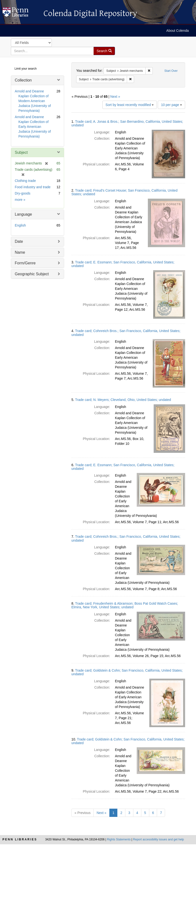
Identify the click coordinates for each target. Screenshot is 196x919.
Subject (21, 152)
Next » (115, 96)
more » (20, 200)
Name (20, 252)
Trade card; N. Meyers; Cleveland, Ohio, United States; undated (123, 400)
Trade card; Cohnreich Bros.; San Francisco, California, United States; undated (126, 332)
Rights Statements (119, 839)
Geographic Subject (32, 274)
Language (23, 214)
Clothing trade (25, 181)
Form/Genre (25, 263)
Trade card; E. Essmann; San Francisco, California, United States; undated (122, 264)
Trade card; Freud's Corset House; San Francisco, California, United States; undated (124, 192)
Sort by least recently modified (130, 105)
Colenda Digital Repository (20, 13)
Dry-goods (22, 193)
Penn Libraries (19, 839)
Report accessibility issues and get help (158, 839)
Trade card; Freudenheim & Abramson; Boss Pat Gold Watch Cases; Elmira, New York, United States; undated (124, 605)
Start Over (171, 71)
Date (19, 241)
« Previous (82, 813)
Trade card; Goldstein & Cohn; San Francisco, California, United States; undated (127, 672)
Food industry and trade (33, 187)
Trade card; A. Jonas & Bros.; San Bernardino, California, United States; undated (127, 123)
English (20, 225)
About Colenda (177, 31)
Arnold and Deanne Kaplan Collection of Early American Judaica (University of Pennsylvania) (33, 126)
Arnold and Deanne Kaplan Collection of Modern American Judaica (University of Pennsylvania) (33, 101)
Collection (23, 80)
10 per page (171, 105)
